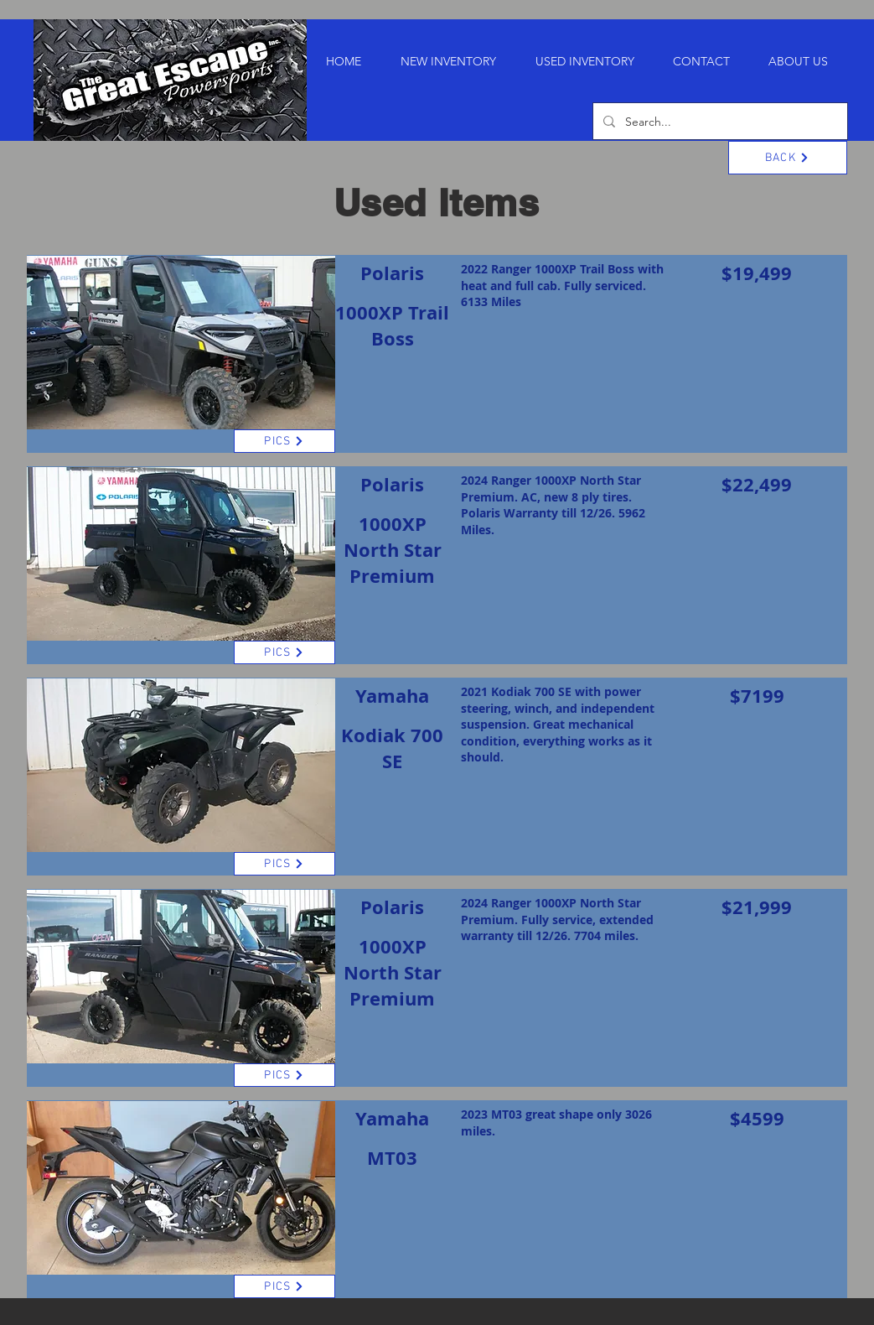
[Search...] (718, 121)
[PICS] (284, 441)
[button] (448, 61)
